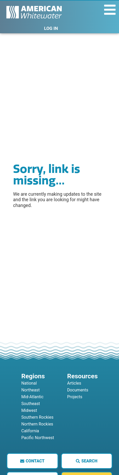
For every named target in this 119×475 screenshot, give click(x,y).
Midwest (29, 410)
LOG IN (51, 28)
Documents (77, 389)
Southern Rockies (37, 417)
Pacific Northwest (37, 437)
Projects (74, 396)
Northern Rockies (37, 424)
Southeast (30, 403)
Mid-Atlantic (32, 396)
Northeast (30, 389)
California (30, 430)
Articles (74, 383)
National (29, 383)
